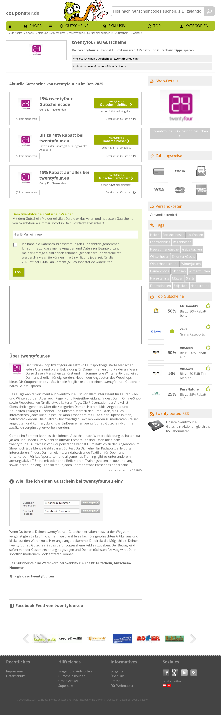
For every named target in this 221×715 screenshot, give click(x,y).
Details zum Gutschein (119, 119)
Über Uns (118, 676)
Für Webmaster (122, 685)
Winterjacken (191, 264)
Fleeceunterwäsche (164, 249)
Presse (115, 681)
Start (10, 25)
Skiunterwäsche (183, 256)
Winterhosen (159, 256)
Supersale (65, 685)
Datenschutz (15, 676)
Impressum (14, 671)
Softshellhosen (173, 235)
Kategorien (197, 25)
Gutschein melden (72, 676)
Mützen (177, 278)
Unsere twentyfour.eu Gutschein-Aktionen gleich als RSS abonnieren (188, 426)
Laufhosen (195, 235)
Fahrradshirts (160, 242)
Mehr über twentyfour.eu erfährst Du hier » (99, 66)
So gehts (117, 671)
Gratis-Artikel (68, 681)
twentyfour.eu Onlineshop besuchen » (181, 133)
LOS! (18, 272)
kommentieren (28, 119)
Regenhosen (182, 242)
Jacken (155, 235)
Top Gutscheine (170, 296)
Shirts (190, 278)
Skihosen (179, 271)
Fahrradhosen (160, 286)
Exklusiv (116, 25)
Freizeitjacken (192, 249)
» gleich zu (34, 576)
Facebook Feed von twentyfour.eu (49, 605)
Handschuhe (199, 286)
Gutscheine (77, 25)
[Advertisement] (108, 316)
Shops (35, 25)
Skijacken (181, 286)
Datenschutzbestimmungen (61, 244)
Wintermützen (199, 271)
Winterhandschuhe (164, 264)
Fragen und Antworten (75, 671)
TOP (157, 25)
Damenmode (159, 271)
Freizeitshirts (159, 278)
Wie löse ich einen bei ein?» (106, 58)
